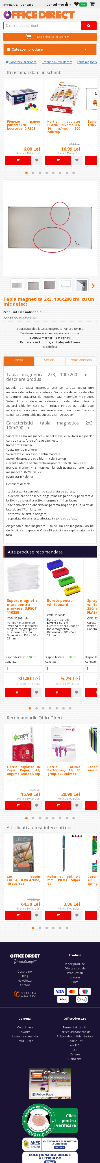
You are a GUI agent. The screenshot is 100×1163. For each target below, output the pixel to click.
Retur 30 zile (25, 1041)
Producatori (75, 973)
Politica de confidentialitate (75, 1036)
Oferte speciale (75, 968)
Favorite (25, 1032)
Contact (25, 985)
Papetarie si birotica (21, 62)
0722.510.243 (28, 995)
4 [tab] (46, 172)
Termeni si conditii (75, 1027)
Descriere (18, 359)
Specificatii (49, 359)
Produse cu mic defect (57, 62)
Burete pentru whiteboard (60, 602)
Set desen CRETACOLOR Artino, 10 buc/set (23, 880)
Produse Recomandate (81, 359)
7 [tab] (66, 172)
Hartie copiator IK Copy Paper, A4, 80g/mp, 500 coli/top (23, 770)
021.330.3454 (28, 993)
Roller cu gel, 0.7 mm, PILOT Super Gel (63, 880)
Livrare (75, 977)
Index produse (75, 964)
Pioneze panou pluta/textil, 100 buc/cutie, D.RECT (23, 125)
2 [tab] (33, 172)
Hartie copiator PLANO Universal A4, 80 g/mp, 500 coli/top (63, 126)
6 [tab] (60, 172)
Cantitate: (11, 662)
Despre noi (25, 971)
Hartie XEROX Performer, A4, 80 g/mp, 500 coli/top (63, 770)
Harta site (75, 1059)
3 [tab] (39, 172)
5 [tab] (53, 172)
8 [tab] (73, 172)
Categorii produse (47, 49)
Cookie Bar (75, 1041)
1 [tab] (26, 172)
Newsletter (25, 980)
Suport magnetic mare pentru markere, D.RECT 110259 (22, 606)
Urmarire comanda (25, 1036)
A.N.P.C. (75, 1045)
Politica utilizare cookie (75, 1032)
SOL (75, 1050)
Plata (75, 982)
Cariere (75, 1054)
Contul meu (25, 1027)
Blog (25, 976)
